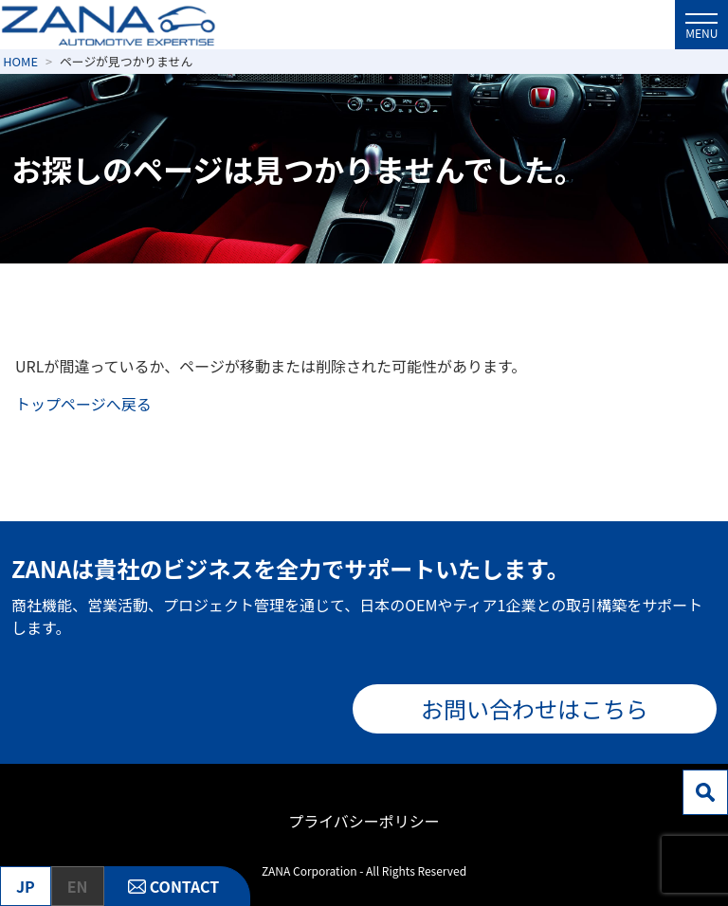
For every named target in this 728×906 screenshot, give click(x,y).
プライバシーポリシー (364, 820)
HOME (20, 61)
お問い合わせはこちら (534, 708)
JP (25, 886)
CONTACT (184, 886)
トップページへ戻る (83, 403)
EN (77, 886)
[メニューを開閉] (701, 24)
